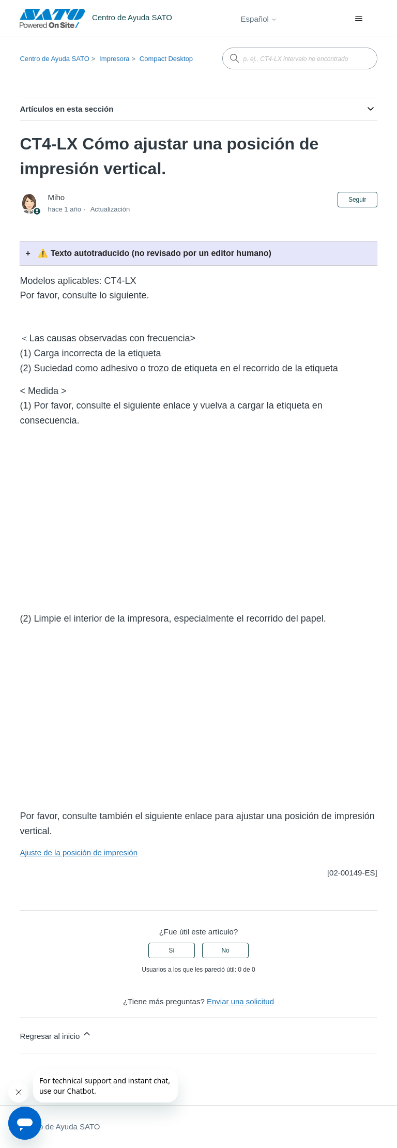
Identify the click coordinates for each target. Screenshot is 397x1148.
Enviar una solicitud (240, 1001)
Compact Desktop (166, 59)
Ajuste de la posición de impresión (79, 852)
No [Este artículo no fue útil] (225, 950)
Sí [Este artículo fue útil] (171, 950)
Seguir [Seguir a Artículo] (357, 199)
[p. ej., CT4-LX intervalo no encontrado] (300, 58)
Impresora (114, 59)
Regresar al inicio (56, 1034)
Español (259, 18)
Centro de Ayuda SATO (54, 59)
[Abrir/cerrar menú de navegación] (359, 18)
